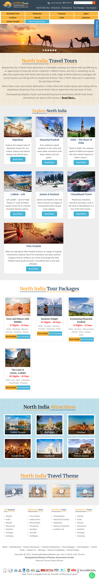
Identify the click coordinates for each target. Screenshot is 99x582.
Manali (37, 17)
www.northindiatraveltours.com (46, 554)
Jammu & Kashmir (61, 526)
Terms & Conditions (56, 550)
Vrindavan (34, 526)
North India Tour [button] (43, 8)
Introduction (15, 547)
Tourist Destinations (51, 547)
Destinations (66, 8)
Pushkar (12, 17)
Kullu (8, 519)
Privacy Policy (73, 550)
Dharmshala (35, 523)
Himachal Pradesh (61, 519)
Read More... (69, 97)
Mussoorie (10, 526)
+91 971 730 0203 (56, 3)
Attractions (55, 8)
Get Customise (23, 336)
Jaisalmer (86, 17)
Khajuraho (37, 13)
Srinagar (9, 532)
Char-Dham (35, 516)
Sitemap (41, 550)
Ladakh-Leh (58, 529)
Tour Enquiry (91, 8)
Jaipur (86, 13)
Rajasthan (57, 523)
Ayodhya (33, 529)
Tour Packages (79, 8)
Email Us (69, 3)
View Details (11, 336)
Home (4, 547)
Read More (18, 159)
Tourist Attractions (31, 547)
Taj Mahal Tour (12, 13)
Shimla (9, 516)
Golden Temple (12, 21)
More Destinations (37, 21)
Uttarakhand (58, 516)
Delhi (61, 17)
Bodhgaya (34, 536)
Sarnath (33, 532)
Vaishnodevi (35, 519)
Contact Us (31, 550)
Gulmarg (9, 536)
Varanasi (61, 13)
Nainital (9, 529)
